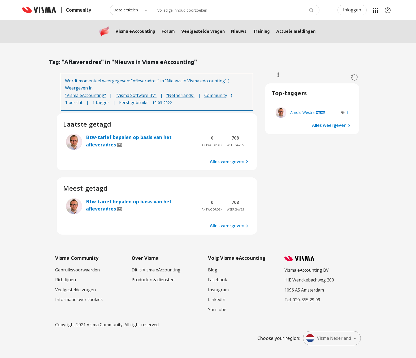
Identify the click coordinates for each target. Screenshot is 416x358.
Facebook (217, 280)
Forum (168, 31)
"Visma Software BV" (136, 95)
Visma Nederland (328, 338)
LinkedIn (216, 299)
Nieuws (238, 31)
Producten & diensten (153, 280)
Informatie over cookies (79, 299)
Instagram (218, 290)
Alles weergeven (227, 161)
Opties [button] (276, 75)
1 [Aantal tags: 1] (347, 112)
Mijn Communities (375, 10)
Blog (212, 270)
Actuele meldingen (295, 31)
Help (388, 10)
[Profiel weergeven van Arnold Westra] (302, 112)
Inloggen (352, 10)
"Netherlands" (180, 95)
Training (261, 31)
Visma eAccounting (135, 31)
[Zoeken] (235, 10)
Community (215, 95)
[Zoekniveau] (130, 10)
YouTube (217, 309)
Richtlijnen (65, 280)
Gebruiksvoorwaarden (77, 270)
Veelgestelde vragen (203, 31)
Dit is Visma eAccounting (156, 270)
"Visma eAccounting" (85, 95)
